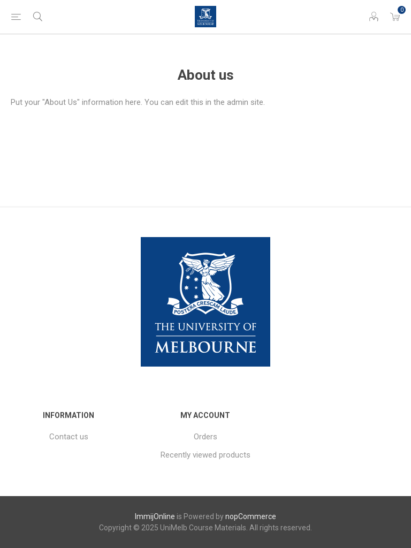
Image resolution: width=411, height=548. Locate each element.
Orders (205, 437)
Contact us (68, 437)
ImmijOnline (155, 516)
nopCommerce (250, 516)
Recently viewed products (205, 455)
